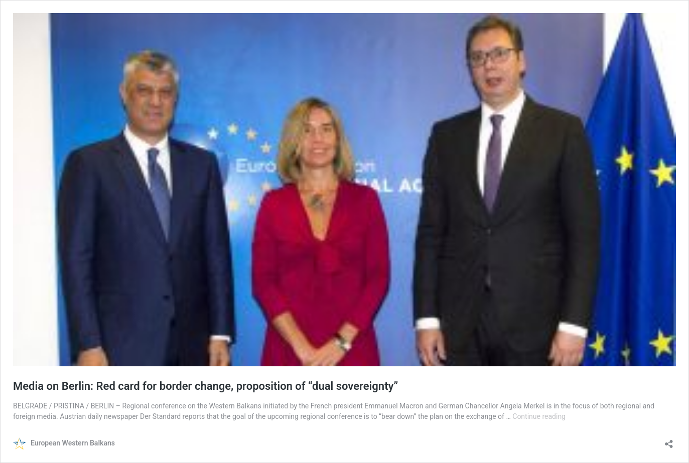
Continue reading (539, 416)
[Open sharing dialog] (669, 440)
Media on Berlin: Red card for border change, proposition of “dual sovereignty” (205, 386)
